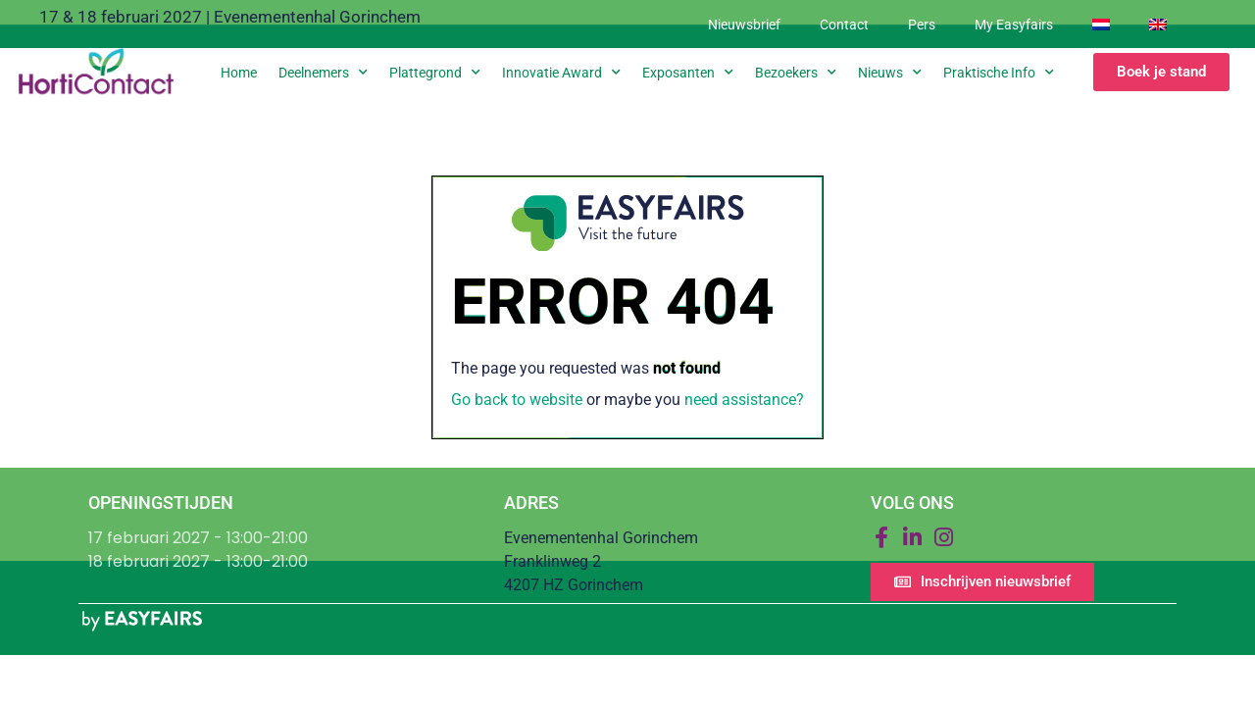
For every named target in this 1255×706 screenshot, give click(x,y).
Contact (844, 24)
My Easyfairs (1014, 24)
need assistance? (744, 399)
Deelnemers (323, 72)
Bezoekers (795, 72)
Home (239, 72)
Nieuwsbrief (744, 24)
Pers (921, 24)
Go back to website (516, 399)
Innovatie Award (561, 72)
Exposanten (687, 72)
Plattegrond (434, 72)
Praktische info (998, 72)
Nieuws (890, 72)
